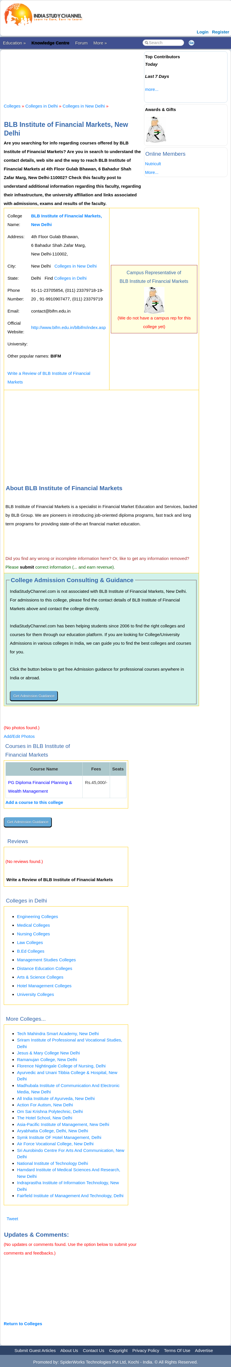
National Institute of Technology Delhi (52, 1163)
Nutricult (153, 163)
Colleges (12, 106)
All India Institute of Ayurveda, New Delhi (56, 1098)
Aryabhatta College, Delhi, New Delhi (52, 1130)
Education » (14, 42)
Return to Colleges (23, 1323)
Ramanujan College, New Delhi (47, 1059)
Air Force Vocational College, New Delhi (55, 1143)
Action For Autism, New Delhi (45, 1104)
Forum (81, 42)
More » (100, 42)
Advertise (204, 1350)
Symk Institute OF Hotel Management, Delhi (59, 1137)
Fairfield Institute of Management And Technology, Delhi (70, 1195)
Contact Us (93, 1350)
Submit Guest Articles (35, 1350)
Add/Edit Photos (19, 736)
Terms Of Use (177, 1350)
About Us (69, 1350)
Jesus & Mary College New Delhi (48, 1052)
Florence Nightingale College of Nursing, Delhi (61, 1065)
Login (203, 31)
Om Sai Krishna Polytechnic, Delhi (50, 1111)
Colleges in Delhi (41, 106)
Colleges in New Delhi (84, 106)
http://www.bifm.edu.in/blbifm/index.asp (68, 327)
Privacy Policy (145, 1350)
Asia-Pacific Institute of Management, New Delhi (63, 1124)
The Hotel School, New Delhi (44, 1117)
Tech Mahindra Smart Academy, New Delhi (58, 1033)
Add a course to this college (34, 802)
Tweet (12, 1218)
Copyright (118, 1350)
